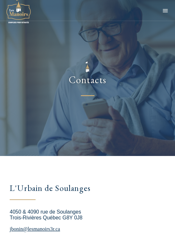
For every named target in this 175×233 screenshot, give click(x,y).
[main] (87, 116)
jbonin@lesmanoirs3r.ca (35, 229)
